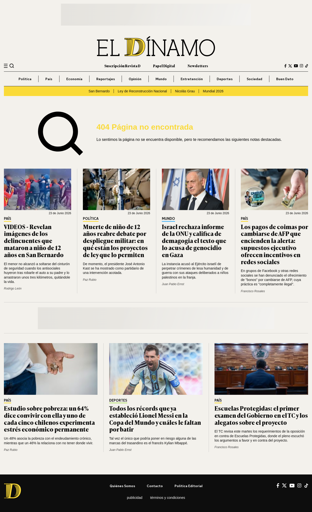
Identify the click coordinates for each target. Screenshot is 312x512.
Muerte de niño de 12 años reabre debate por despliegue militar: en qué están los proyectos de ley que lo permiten (115, 240)
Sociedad (254, 79)
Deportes (225, 79)
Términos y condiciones (167, 498)
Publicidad (134, 498)
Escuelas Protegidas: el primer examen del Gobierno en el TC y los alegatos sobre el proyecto (261, 415)
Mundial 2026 (213, 91)
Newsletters (198, 65)
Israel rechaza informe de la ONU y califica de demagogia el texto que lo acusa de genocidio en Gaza (194, 240)
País (48, 79)
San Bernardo (99, 91)
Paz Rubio (89, 279)
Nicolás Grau (185, 91)
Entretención (192, 79)
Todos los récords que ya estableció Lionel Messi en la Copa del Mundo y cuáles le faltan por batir (155, 418)
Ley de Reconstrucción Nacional (142, 91)
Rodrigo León (12, 288)
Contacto (155, 486)
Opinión (135, 79)
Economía (74, 79)
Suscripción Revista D (122, 65)
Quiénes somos (122, 486)
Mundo (161, 79)
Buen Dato (284, 79)
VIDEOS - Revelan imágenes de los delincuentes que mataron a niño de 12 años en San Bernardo (34, 240)
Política (25, 79)
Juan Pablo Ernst (173, 284)
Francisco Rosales (253, 291)
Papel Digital (164, 65)
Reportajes (105, 79)
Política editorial (189, 486)
